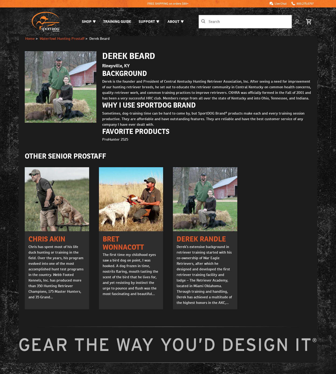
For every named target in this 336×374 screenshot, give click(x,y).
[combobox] (245, 21)
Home (30, 38)
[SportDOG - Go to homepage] (45, 21)
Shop (89, 21)
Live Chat (281, 4)
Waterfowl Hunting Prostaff (62, 38)
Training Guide (117, 21)
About (176, 21)
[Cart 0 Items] (309, 22)
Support (149, 21)
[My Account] (297, 22)
